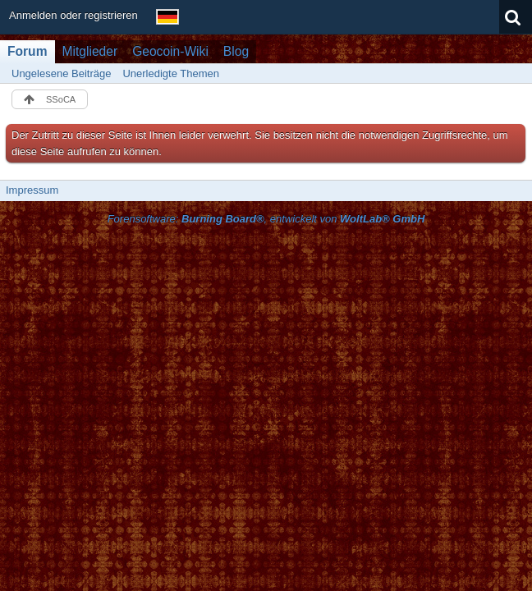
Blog (236, 51)
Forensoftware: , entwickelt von (266, 219)
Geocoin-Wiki (170, 51)
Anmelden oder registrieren (73, 15)
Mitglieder (90, 51)
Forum (27, 51)
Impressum (32, 190)
